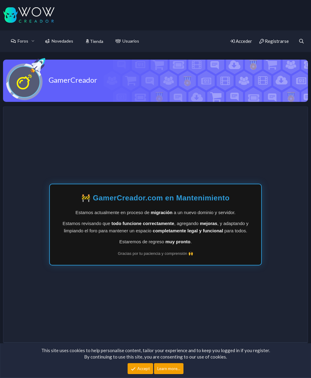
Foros (23, 40)
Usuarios (130, 40)
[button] (33, 41)
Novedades (62, 40)
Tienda (94, 41)
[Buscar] (301, 41)
